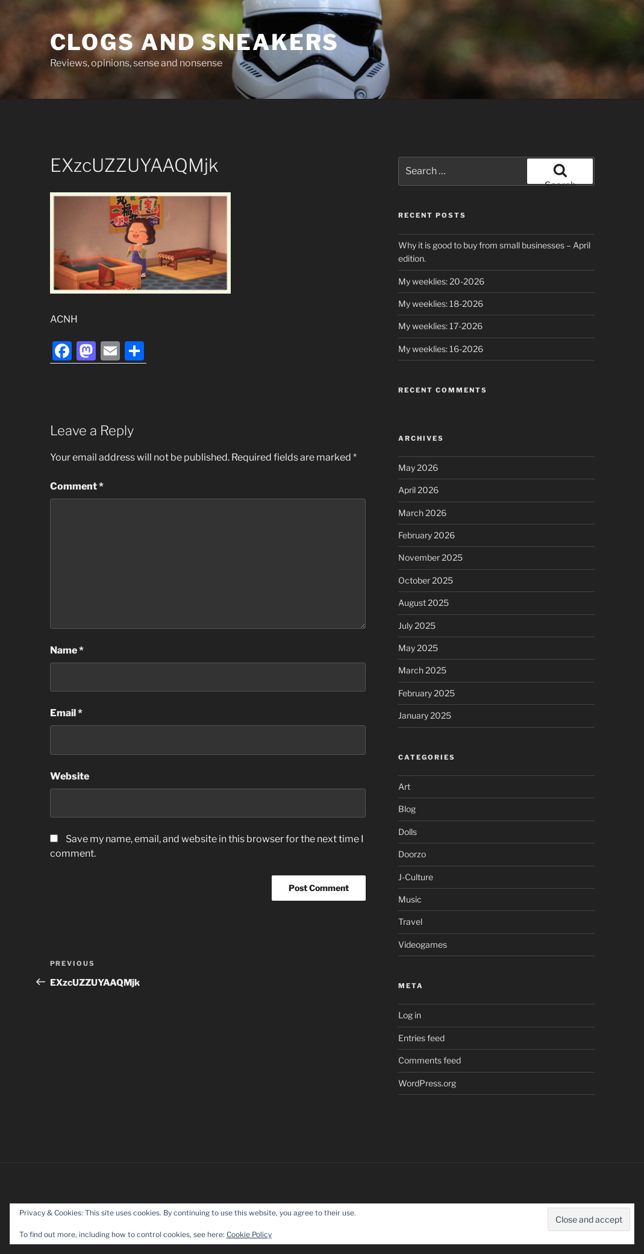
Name (67, 650)
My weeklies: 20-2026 (441, 281)
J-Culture (415, 877)
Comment (77, 486)
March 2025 (422, 670)
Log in (409, 1015)
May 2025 (418, 648)
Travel (410, 921)
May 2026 (418, 467)
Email (66, 713)
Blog (407, 809)
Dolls (407, 832)
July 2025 (417, 625)
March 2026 (422, 513)
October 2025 (425, 580)
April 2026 (418, 490)
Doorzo (412, 854)
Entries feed (421, 1038)
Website (69, 776)
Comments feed (429, 1060)
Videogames (422, 944)
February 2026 (426, 535)
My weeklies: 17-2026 (440, 326)
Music (410, 899)
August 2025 (423, 602)
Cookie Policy (249, 1234)
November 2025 (430, 557)
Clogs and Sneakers (195, 42)
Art (404, 786)
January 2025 (424, 715)
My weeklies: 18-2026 (440, 303)
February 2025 (426, 693)
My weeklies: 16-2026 (440, 349)
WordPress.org (427, 1083)
